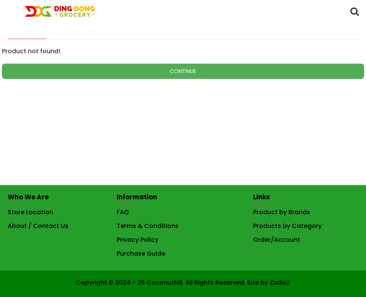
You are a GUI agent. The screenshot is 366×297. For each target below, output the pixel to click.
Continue (183, 71)
